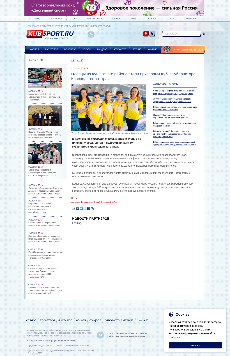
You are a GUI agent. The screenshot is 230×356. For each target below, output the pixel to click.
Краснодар (56, 19)
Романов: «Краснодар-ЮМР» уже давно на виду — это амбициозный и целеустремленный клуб (45, 290)
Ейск (171, 19)
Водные (77, 60)
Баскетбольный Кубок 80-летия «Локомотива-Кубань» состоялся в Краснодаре (44, 97)
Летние (136, 49)
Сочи (74, 19)
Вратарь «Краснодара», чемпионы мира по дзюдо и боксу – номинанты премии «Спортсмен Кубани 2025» (45, 239)
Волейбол (70, 49)
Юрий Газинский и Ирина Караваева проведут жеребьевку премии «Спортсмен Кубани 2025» (45, 255)
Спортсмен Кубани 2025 (188, 50)
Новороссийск (94, 19)
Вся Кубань (35, 19)
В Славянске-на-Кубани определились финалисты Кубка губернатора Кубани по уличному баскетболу (172, 134)
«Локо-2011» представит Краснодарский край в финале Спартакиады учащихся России (42, 173)
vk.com (146, 34)
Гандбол (102, 49)
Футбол (34, 49)
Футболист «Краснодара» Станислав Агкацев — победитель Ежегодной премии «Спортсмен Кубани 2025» (45, 191)
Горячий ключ (191, 19)
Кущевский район (109, 202)
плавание (75, 202)
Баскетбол (51, 49)
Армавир (116, 19)
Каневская (153, 19)
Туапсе (134, 19)
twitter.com (152, 34)
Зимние (152, 49)
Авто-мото (120, 49)
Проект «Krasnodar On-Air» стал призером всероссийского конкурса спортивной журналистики (44, 135)
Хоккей (86, 49)
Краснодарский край (90, 202)
